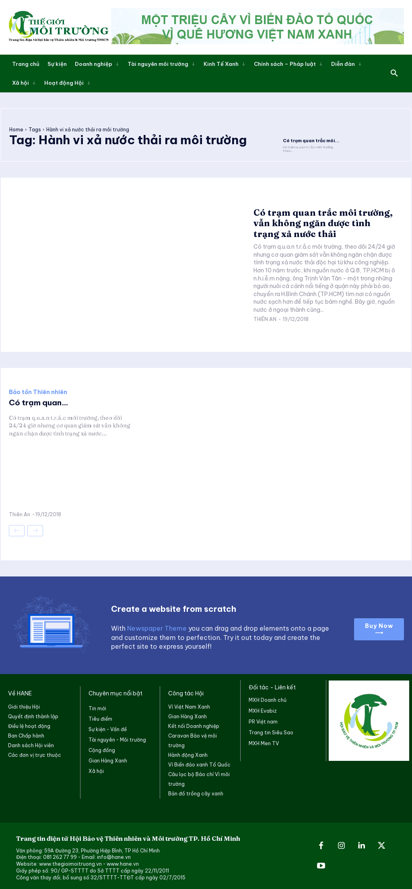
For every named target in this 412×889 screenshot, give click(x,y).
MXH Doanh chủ (267, 700)
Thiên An (264, 319)
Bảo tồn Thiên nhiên (38, 391)
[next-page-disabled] (35, 530)
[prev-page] (17, 530)
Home (16, 129)
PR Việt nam (263, 721)
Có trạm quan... (40, 402)
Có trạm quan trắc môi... (309, 140)
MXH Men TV (264, 743)
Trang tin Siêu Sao (271, 732)
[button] (394, 73)
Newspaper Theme (157, 628)
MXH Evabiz (263, 710)
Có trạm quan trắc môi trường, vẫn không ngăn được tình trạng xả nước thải (323, 222)
